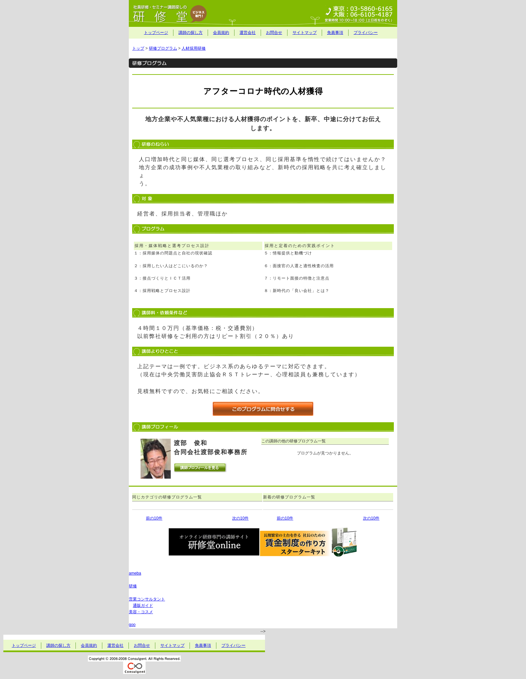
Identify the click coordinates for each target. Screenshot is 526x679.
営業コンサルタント (147, 599)
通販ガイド (143, 605)
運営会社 (248, 32)
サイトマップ (305, 32)
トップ (138, 48)
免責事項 (335, 32)
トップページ (156, 32)
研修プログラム (163, 48)
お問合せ (274, 32)
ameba (135, 573)
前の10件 (154, 518)
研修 (133, 586)
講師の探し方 (190, 32)
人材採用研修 (193, 48)
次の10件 (240, 518)
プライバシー (366, 32)
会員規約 (221, 32)
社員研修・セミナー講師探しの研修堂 (263, 13)
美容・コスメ (141, 612)
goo (132, 624)
